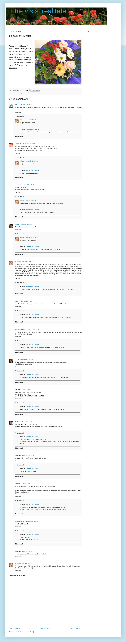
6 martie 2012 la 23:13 (27, 551)
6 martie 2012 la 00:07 (25, 104)
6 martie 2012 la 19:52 (32, 437)
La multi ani (18, 93)
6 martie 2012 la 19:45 (32, 247)
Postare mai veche (75, 628)
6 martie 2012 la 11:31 (27, 389)
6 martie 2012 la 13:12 (27, 455)
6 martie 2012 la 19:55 (32, 534)
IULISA (17, 359)
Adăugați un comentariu (17, 575)
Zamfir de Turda (20, 329)
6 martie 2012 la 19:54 (32, 504)
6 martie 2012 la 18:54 (31, 521)
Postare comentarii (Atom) (26, 632)
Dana (16, 104)
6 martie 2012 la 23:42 (26, 563)
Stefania (17, 483)
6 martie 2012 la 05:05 (27, 185)
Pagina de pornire (45, 628)
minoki (17, 224)
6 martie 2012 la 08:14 (31, 120)
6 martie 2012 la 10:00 (26, 359)
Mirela (22, 120)
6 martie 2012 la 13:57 (27, 483)
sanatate (24, 93)
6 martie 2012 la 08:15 (31, 161)
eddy (16, 421)
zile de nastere (31, 93)
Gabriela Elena (19, 521)
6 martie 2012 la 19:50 (32, 375)
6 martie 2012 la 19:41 (32, 129)
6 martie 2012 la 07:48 (26, 224)
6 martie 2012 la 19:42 (32, 170)
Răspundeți (18, 112)
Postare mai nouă (15, 628)
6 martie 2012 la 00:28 (28, 144)
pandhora (18, 144)
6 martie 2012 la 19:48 (32, 344)
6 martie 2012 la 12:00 (25, 421)
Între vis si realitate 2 (40, 11)
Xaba (16, 301)
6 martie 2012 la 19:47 (32, 314)
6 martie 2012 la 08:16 (31, 237)
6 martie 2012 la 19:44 (32, 209)
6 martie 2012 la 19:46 (32, 286)
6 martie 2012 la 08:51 (25, 301)
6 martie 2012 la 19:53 (32, 469)
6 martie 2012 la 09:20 (32, 329)
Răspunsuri (20, 116)
